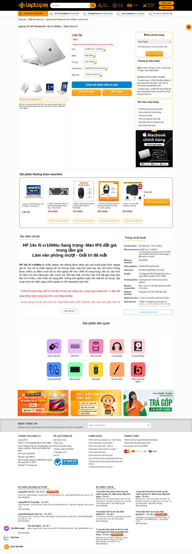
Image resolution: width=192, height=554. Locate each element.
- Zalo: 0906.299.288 (72, 495)
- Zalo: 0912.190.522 (155, 503)
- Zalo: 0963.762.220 (117, 503)
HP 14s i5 (25, 264)
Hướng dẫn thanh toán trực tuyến (102, 449)
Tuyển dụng (166, 8)
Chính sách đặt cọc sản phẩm (101, 443)
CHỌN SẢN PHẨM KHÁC (58, 221)
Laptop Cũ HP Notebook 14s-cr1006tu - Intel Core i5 (33, 205)
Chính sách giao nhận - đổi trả (101, 446)
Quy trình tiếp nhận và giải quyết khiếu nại (105, 458)
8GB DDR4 (89, 55)
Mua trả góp (86, 92)
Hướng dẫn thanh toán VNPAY (136, 446)
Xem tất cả (69, 311)
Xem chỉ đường (23, 497)
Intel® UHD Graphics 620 (95, 68)
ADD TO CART (154, 53)
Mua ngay (117, 92)
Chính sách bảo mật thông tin (101, 455)
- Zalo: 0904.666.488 (84, 516)
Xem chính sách (151, 70)
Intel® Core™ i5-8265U (94, 49)
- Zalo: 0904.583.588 (81, 528)
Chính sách (166, 3)
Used (75, 39)
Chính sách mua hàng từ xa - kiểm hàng (105, 440)
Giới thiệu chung (59, 440)
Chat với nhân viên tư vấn (102, 84)
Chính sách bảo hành (97, 452)
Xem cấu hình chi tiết (148, 312)
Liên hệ (56, 455)
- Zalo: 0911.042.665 (76, 505)
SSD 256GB (89, 62)
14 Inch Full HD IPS (92, 74)
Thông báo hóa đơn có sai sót (101, 467)
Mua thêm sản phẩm (157, 202)
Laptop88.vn (23, 440)
